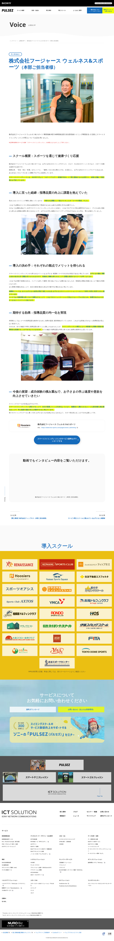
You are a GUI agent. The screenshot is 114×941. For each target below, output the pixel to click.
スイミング (33, 888)
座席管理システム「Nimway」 (96, 862)
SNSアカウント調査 (93, 844)
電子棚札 (4, 901)
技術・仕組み (44, 9)
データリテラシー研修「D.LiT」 (96, 853)
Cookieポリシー (57, 932)
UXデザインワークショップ (9, 846)
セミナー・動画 (92, 811)
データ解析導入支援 (93, 839)
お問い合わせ (104, 811)
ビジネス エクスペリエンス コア (67, 839)
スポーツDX (34, 880)
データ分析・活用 (93, 836)
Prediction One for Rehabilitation (68, 886)
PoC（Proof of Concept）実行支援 (10, 841)
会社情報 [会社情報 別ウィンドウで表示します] (5, 932)
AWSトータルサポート (37, 874)
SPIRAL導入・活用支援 (65, 841)
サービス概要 (34, 9)
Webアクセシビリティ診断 (37, 851)
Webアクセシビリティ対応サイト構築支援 (41, 849)
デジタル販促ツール (7, 870)
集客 (3, 859)
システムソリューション (38, 859)
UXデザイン (33, 844)
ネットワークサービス (65, 859)
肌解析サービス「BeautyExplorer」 (12, 888)
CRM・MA (62, 836)
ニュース (76, 816)
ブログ (75, 811)
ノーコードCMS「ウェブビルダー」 (40, 854)
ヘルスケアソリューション (9, 880)
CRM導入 (61, 844)
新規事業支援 (6, 836)
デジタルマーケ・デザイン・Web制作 (42, 836)
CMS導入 (33, 862)
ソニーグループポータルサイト (103, 3)
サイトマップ (91, 816)
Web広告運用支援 (6, 862)
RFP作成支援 (34, 839)
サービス (5, 830)
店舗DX (4, 898)
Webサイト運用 (34, 846)
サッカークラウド (35, 865)
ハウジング (62, 867)
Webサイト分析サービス (94, 841)
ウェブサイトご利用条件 (43, 932)
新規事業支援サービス (7, 839)
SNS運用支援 (5, 865)
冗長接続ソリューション (65, 862)
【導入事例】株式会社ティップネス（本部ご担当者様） (28, 516)
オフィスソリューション (95, 859)
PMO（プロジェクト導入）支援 (10, 844)
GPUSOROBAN (34, 872)
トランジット (62, 865)
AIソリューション (64, 880)
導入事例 (54, 9)
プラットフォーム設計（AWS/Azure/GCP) (41, 867)
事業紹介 (63, 816)
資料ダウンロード (106, 816)
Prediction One (64, 883)
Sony (6, 3)
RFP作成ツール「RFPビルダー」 (40, 841)
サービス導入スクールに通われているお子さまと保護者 (86, 516)
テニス (32, 890)
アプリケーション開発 (36, 870)
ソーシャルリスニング (93, 846)
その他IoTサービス (7, 890)
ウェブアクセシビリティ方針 (73, 932)
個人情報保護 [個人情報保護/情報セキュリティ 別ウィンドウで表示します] (21, 932)
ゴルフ (32, 893)
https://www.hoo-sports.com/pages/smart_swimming (59, 426)
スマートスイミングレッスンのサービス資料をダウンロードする (57, 438)
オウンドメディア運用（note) (9, 867)
